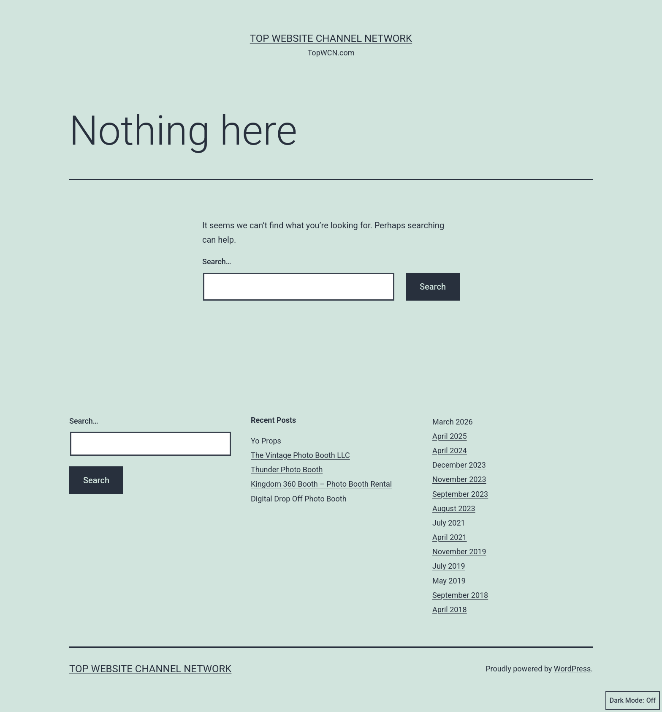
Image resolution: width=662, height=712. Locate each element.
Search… (216, 261)
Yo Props (266, 440)
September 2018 (460, 595)
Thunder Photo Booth (287, 469)
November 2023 (459, 479)
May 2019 (449, 580)
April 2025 (449, 436)
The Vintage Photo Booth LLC (300, 455)
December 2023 (459, 464)
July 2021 (448, 522)
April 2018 (449, 609)
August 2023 (453, 508)
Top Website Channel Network (331, 38)
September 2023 (460, 494)
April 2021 (449, 537)
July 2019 (448, 565)
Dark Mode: (633, 701)
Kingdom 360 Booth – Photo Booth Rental (321, 483)
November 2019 (459, 551)
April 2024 (449, 450)
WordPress (572, 668)
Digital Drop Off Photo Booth (299, 498)
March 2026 (452, 421)
